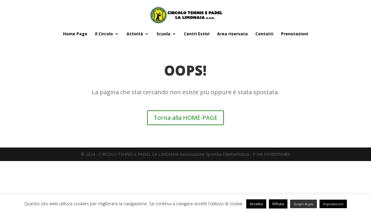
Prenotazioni (294, 34)
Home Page (75, 34)
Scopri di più (303, 204)
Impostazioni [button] (333, 204)
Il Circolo (104, 34)
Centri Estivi (196, 34)
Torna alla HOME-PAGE (185, 118)
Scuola (163, 34)
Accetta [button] (256, 203)
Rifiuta (278, 203)
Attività (135, 34)
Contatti (264, 34)
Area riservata (232, 34)
